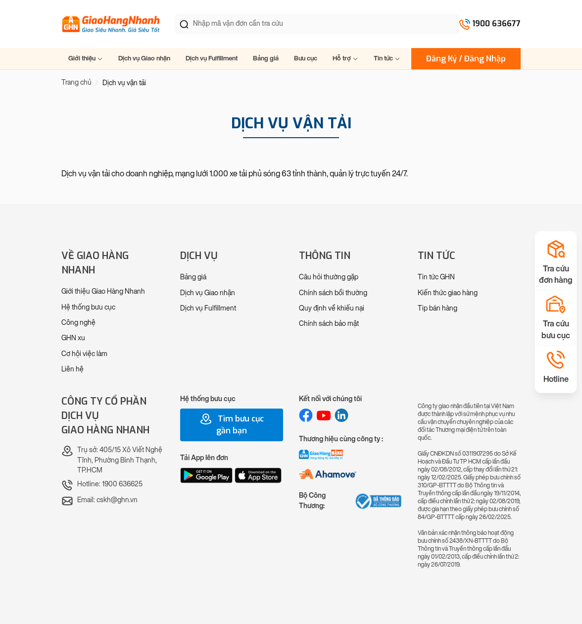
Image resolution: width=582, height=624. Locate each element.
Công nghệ (78, 322)
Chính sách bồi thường (333, 293)
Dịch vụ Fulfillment (212, 58)
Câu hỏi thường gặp (328, 277)
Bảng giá (266, 58)
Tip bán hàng (437, 308)
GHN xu (73, 338)
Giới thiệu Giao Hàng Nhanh (103, 291)
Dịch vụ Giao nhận (144, 58)
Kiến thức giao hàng (448, 293)
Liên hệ (72, 369)
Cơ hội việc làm (84, 354)
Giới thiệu (85, 58)
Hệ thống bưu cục (88, 307)
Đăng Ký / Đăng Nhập (466, 58)
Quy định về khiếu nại (331, 308)
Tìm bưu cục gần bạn (232, 424)
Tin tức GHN (436, 277)
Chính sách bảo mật (329, 323)
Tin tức (387, 58)
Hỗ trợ (345, 58)
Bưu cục (305, 58)
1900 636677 (496, 23)
